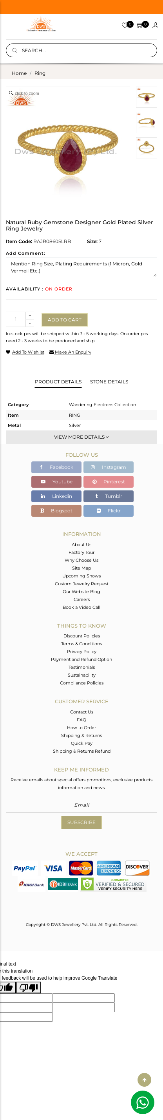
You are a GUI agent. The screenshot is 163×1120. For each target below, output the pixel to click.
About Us (81, 544)
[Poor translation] (28, 987)
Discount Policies (81, 636)
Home (19, 73)
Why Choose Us (81, 560)
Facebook (56, 467)
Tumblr (108, 496)
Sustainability (82, 675)
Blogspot (56, 511)
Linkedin (56, 496)
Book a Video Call (81, 607)
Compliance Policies (81, 683)
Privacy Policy (81, 651)
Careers (82, 599)
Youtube (56, 482)
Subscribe (81, 822)
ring (39, 73)
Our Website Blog (81, 591)
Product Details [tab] (58, 382)
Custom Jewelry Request (82, 583)
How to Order (81, 727)
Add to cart (65, 320)
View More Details (81, 437)
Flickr (109, 511)
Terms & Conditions (81, 643)
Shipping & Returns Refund (81, 751)
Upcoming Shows (81, 576)
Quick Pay (81, 743)
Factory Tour (81, 552)
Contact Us (81, 712)
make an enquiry (70, 352)
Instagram (108, 467)
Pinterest (108, 482)
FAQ (81, 719)
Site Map (81, 568)
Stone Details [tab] (109, 382)
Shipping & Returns (81, 735)
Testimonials (82, 667)
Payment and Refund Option (81, 659)
